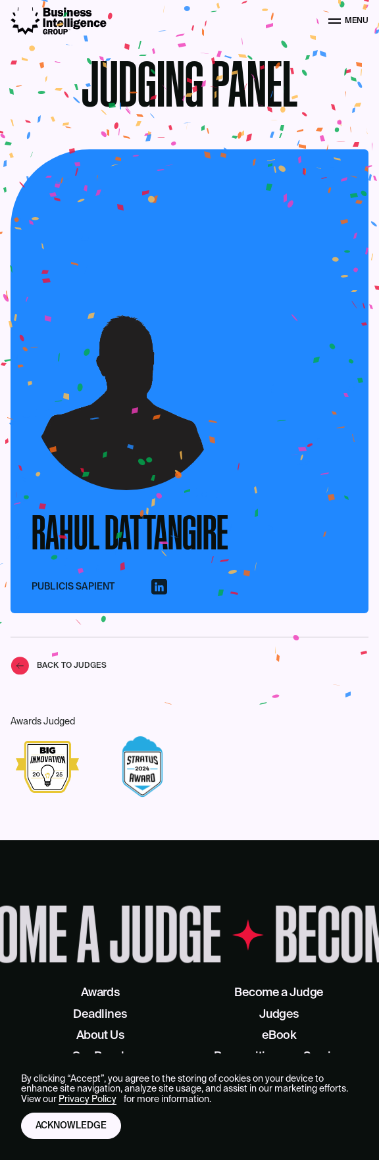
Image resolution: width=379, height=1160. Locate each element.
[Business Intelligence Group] (59, 21)
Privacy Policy (87, 1099)
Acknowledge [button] (71, 1125)
